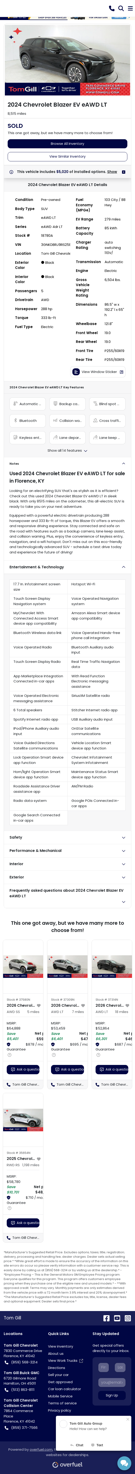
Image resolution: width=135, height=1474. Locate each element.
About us (56, 1353)
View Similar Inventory (67, 156)
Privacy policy (59, 1410)
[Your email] (112, 1382)
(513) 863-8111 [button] (20, 1390)
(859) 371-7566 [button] (21, 1427)
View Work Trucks (65, 1360)
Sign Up (112, 1395)
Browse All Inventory (67, 143)
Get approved (60, 1381)
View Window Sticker (97, 372)
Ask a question (25, 1069)
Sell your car (58, 1374)
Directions (56, 1367)
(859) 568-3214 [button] (21, 1362)
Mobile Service (60, 1396)
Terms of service (62, 1403)
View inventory (60, 1346)
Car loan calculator (64, 1388)
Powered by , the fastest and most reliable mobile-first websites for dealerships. (67, 1456)
